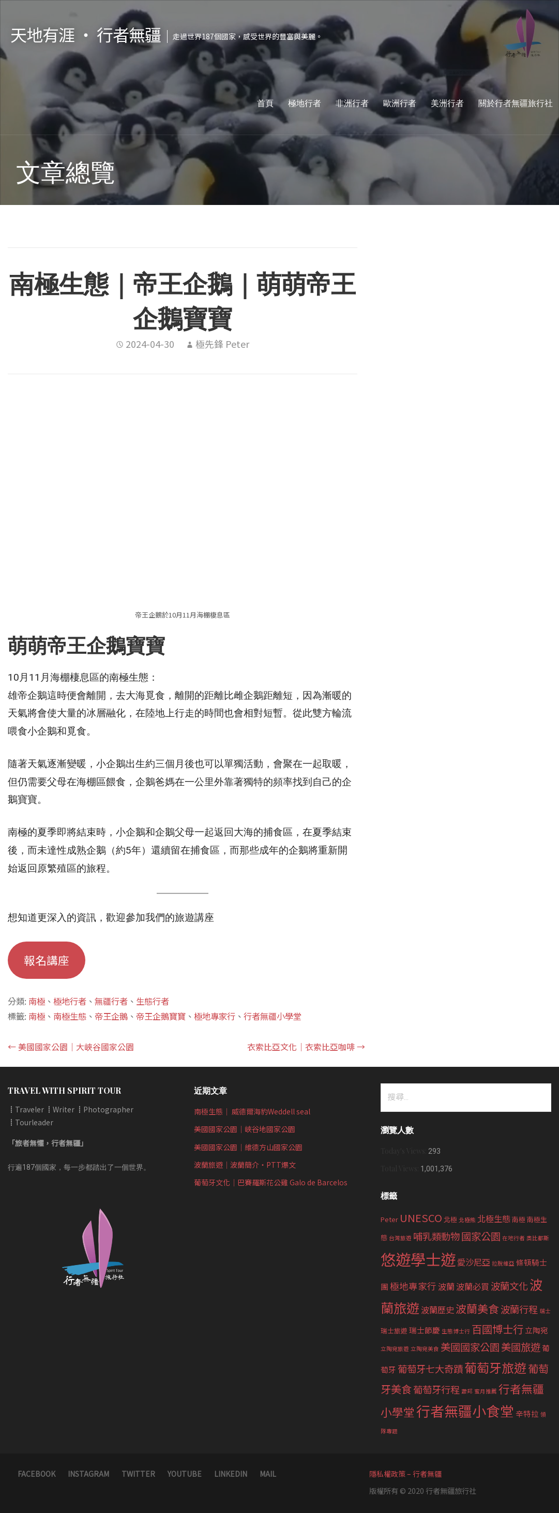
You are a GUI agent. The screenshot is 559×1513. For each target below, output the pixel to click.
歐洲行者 (399, 103)
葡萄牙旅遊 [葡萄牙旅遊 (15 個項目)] (495, 1367)
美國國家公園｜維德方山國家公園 (248, 1147)
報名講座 (46, 960)
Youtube (185, 1473)
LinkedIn (230, 1473)
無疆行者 (111, 1001)
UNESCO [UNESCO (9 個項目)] (421, 1217)
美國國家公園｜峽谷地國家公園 (244, 1129)
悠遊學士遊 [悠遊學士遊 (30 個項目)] (418, 1259)
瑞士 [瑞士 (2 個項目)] (545, 1311)
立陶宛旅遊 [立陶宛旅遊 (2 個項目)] (395, 1349)
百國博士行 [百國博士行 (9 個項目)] (497, 1328)
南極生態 (69, 1016)
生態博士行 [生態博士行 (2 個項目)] (456, 1331)
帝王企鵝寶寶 (161, 1016)
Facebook (36, 1473)
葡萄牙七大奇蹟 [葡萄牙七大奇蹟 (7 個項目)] (430, 1368)
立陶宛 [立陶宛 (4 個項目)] (536, 1330)
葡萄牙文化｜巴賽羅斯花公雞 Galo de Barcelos (271, 1182)
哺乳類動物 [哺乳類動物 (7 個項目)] (436, 1236)
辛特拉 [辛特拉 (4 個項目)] (527, 1413)
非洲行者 (352, 103)
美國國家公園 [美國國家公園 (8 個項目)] (470, 1347)
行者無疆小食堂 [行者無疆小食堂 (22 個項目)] (465, 1411)
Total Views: (400, 1168)
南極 (36, 1001)
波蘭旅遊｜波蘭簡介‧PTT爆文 (245, 1164)
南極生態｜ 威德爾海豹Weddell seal (252, 1111)
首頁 (265, 103)
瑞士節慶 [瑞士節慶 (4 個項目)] (424, 1330)
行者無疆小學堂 (272, 1016)
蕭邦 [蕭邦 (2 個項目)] (467, 1391)
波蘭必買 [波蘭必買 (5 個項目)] (472, 1286)
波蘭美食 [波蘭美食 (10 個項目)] (477, 1308)
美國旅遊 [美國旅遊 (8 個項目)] (520, 1347)
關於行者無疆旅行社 (515, 103)
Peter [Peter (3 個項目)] (389, 1219)
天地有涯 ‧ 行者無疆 (85, 34)
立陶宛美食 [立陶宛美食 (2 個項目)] (425, 1349)
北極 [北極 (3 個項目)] (450, 1219)
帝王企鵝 (111, 1016)
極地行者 (304, 103)
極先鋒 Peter (222, 343)
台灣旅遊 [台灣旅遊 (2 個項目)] (400, 1238)
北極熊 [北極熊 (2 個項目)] (467, 1220)
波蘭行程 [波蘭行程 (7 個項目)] (519, 1309)
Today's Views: (404, 1151)
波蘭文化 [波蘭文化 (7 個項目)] (509, 1285)
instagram (88, 1473)
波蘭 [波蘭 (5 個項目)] (446, 1286)
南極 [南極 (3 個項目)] (518, 1219)
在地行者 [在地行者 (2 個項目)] (513, 1238)
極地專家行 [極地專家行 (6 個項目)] (413, 1286)
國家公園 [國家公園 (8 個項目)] (481, 1236)
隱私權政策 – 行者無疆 (405, 1473)
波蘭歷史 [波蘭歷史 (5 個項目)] (437, 1309)
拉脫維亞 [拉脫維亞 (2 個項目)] (503, 1263)
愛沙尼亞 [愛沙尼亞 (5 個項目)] (473, 1262)
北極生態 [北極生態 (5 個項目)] (493, 1218)
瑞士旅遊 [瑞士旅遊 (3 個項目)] (394, 1330)
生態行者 (152, 1001)
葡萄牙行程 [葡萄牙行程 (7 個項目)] (436, 1389)
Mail (268, 1473)
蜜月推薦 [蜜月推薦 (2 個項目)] (485, 1391)
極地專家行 (214, 1016)
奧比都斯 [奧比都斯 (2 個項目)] (537, 1238)
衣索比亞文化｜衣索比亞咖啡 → (306, 1046)
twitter (138, 1473)
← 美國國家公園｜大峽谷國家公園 (71, 1046)
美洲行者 (447, 103)
